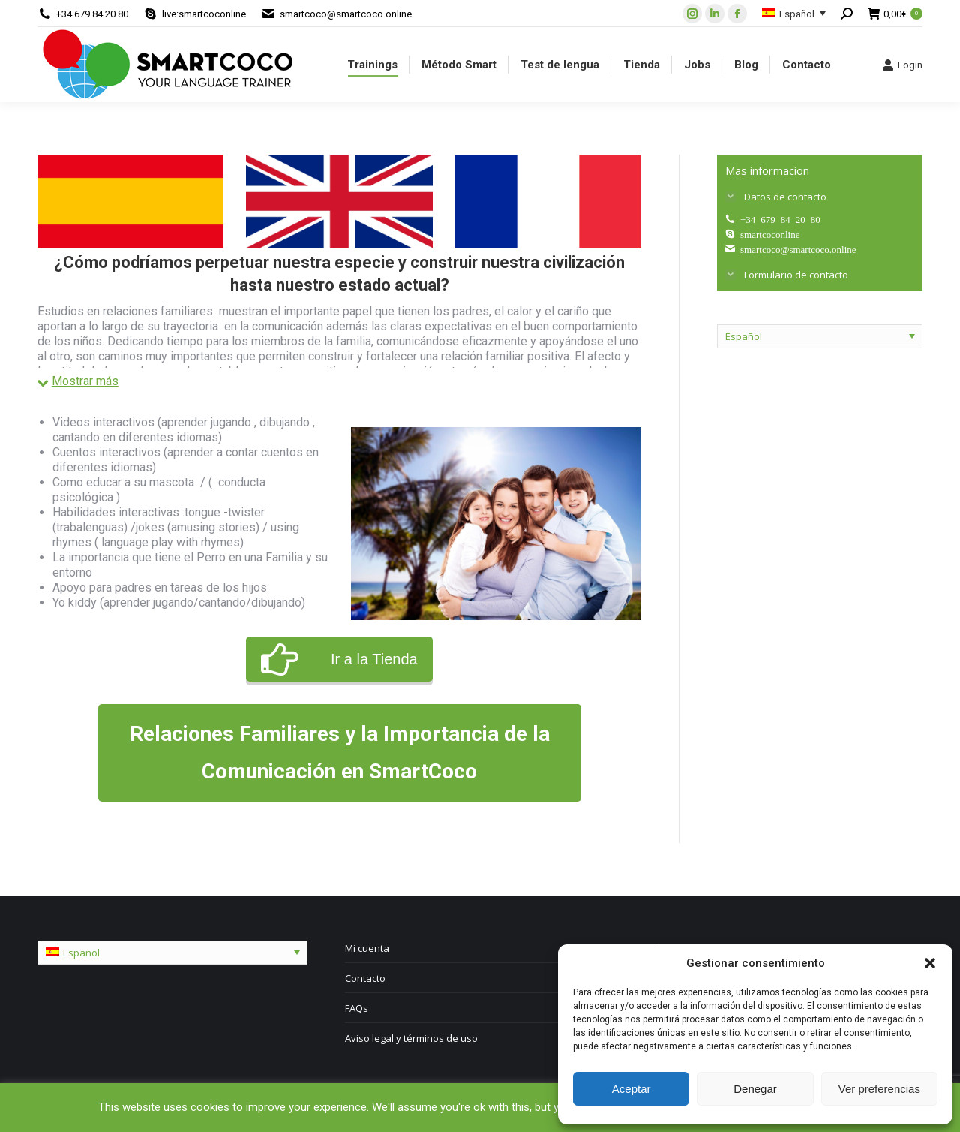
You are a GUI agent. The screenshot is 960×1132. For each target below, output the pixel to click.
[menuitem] (372, 65)
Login (902, 65)
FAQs (356, 1008)
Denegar (755, 1088)
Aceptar (631, 1088)
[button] (930, 963)
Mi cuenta (367, 948)
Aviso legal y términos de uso (411, 1038)
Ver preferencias (879, 1088)
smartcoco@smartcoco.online (346, 14)
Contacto (365, 978)
